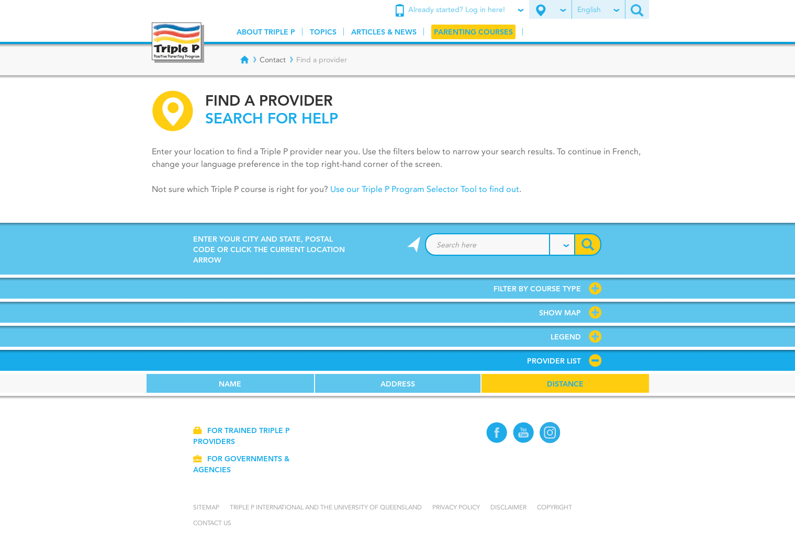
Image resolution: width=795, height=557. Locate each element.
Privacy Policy (456, 507)
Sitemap (206, 507)
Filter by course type (537, 288)
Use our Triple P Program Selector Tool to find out (423, 189)
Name (230, 384)
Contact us (212, 523)
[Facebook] (497, 441)
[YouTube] (523, 441)
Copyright (554, 507)
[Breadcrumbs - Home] (244, 59)
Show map (560, 312)
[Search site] (636, 9)
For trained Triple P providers (241, 436)
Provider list (554, 361)
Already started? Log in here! (459, 10)
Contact (273, 59)
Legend (566, 337)
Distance (565, 384)
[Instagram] (550, 441)
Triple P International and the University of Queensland (326, 507)
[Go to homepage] (178, 42)
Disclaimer (508, 507)
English (598, 9)
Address (397, 384)
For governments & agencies (241, 464)
